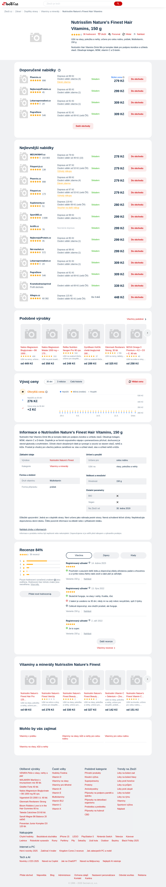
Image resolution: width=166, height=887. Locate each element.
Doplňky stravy (31, 11)
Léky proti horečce (125, 781)
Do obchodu (137, 79)
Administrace (64, 875)
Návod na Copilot (50, 861)
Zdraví (18, 11)
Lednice (23, 841)
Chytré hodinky (27, 836)
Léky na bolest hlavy (126, 777)
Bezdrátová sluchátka (47, 836)
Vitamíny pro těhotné (61, 785)
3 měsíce (61, 381)
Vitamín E (56, 793)
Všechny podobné (136, 319)
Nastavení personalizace (103, 875)
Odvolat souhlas (126, 875)
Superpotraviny (92, 781)
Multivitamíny (58, 797)
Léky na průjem (124, 785)
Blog (52, 875)
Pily (73, 841)
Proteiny (88, 785)
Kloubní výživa (91, 777)
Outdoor (105, 841)
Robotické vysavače (39, 841)
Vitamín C (56, 805)
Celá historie (76, 381)
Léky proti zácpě (125, 789)
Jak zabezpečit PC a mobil (99, 851)
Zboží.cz (8, 11)
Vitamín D (56, 777)
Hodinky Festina (59, 773)
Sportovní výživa (125, 805)
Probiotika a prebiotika (95, 807)
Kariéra (88, 878)
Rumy (54, 841)
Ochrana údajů (81, 875)
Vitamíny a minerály (50, 11)
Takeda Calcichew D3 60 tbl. (33, 812)
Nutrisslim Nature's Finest (62, 460)
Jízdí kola (93, 841)
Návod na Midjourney (90, 861)
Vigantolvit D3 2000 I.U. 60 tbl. (34, 798)
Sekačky (82, 841)
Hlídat (126, 34)
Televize (119, 836)
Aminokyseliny (91, 789)
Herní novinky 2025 (29, 851)
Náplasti (121, 809)
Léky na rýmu (123, 797)
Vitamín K (56, 809)
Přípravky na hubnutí (94, 811)
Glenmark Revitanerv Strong (33, 802)
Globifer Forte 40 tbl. (29, 787)
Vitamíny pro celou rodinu (117, 736)
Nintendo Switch (104, 836)
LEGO (75, 836)
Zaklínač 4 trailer (48, 851)
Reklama (142, 875)
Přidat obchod (26, 875)
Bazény (115, 841)
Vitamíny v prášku (28, 736)
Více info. (35, 584)
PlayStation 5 (87, 836)
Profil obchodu (36, 287)
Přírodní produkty (93, 773)
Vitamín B (56, 789)
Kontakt (77, 878)
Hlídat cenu (136, 381)
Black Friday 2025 (130, 841)
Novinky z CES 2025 (29, 861)
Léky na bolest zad (126, 773)
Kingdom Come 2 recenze (71, 851)
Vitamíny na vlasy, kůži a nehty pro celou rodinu (81, 737)
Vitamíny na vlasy (60, 781)
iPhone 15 (64, 836)
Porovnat (114, 34)
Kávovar (130, 836)
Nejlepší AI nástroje (112, 861)
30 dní (49, 381)
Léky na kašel (123, 793)
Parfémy (64, 841)
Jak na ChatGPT (69, 861)
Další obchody (83, 126)
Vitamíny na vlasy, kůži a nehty (34, 747)
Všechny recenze (105, 648)
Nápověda (41, 875)
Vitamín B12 (57, 801)
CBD (87, 814)
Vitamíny (121, 801)
